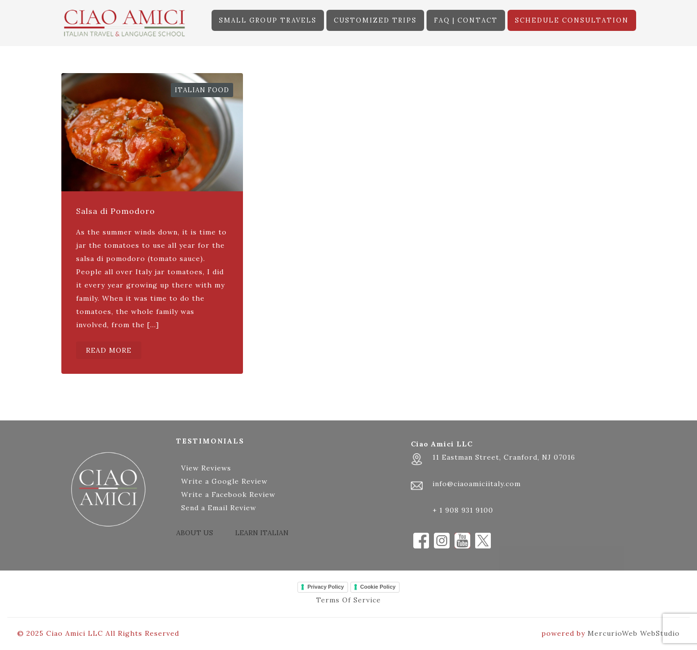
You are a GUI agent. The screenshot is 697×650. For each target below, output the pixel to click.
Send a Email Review (218, 507)
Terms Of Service (348, 600)
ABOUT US (194, 532)
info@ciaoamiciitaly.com (476, 483)
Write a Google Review (224, 481)
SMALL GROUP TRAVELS (268, 20)
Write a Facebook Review (228, 494)
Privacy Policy (325, 587)
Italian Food (202, 90)
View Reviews (206, 468)
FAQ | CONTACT (466, 20)
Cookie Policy (378, 587)
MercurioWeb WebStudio (634, 633)
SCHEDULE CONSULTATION (572, 20)
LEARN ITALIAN (262, 532)
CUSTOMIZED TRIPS (375, 20)
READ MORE (109, 350)
